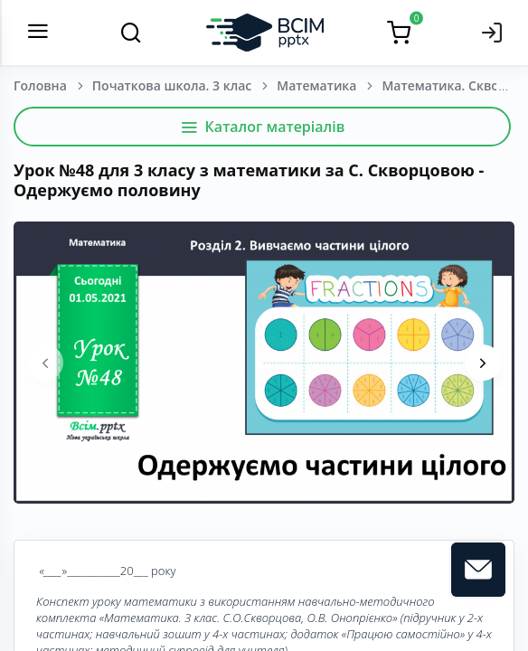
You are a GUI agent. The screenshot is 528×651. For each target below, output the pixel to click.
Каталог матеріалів (262, 127)
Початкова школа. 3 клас (171, 85)
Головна (40, 85)
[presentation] (45, 362)
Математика (316, 85)
